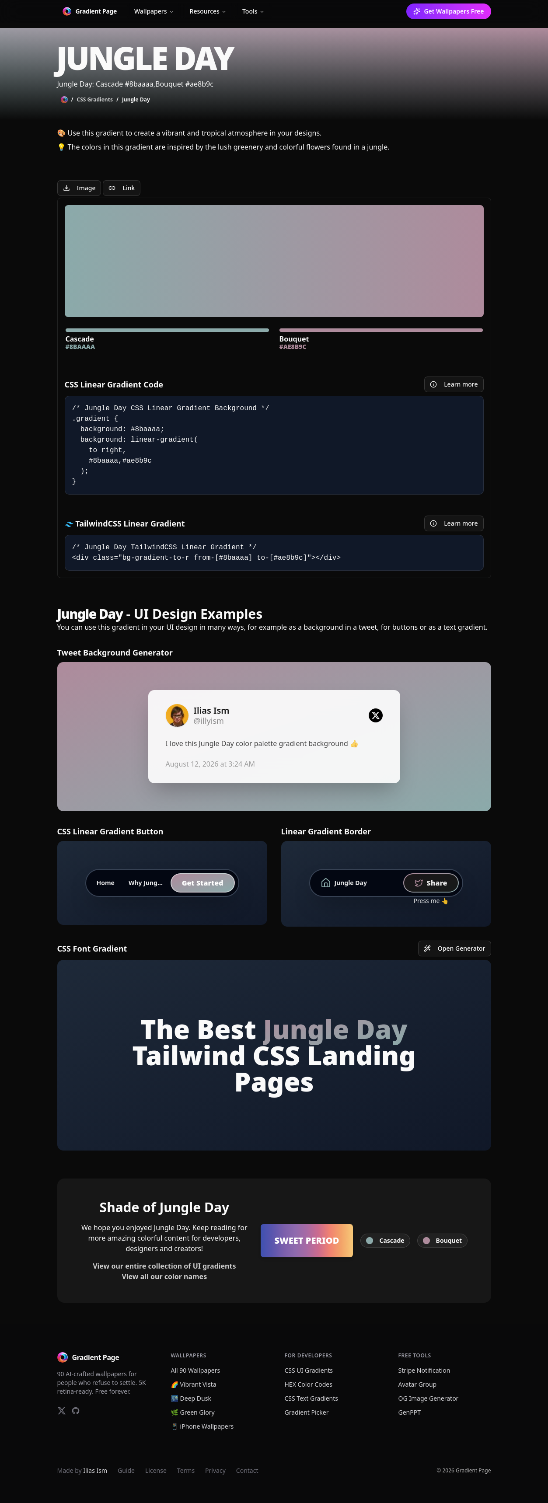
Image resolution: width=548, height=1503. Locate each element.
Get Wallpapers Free (448, 11)
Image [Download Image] (79, 188)
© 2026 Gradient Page (463, 1470)
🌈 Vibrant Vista (193, 1384)
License (156, 1470)
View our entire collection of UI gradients (164, 1266)
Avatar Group (417, 1384)
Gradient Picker (307, 1412)
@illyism (209, 721)
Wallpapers (154, 11)
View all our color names (164, 1276)
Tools (253, 11)
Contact (247, 1470)
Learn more (454, 384)
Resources (208, 11)
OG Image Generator (428, 1398)
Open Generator (454, 948)
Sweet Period (307, 1240)
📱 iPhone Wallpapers (202, 1426)
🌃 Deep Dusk (191, 1398)
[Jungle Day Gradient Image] (79, 188)
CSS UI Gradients (309, 1370)
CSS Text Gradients (311, 1398)
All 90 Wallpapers (195, 1370)
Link (121, 188)
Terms (186, 1470)
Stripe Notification (424, 1370)
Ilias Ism (95, 1470)
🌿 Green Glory (193, 1412)
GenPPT (409, 1412)
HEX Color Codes (308, 1384)
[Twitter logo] (376, 715)
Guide (126, 1470)
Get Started (202, 883)
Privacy (215, 1470)
